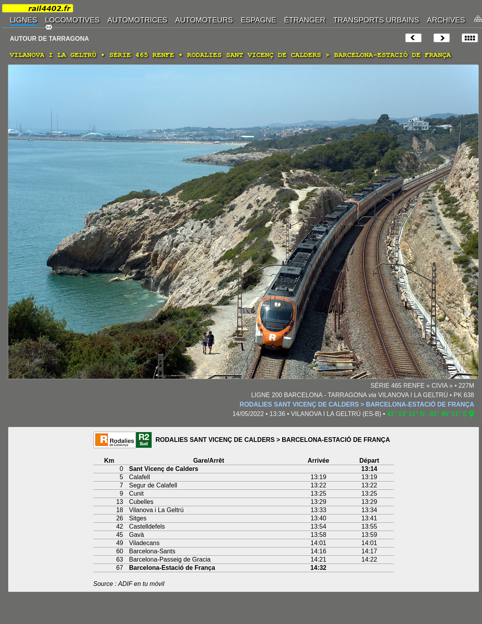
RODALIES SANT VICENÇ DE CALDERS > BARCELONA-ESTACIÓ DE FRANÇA (357, 404)
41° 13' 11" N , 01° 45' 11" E (427, 414)
